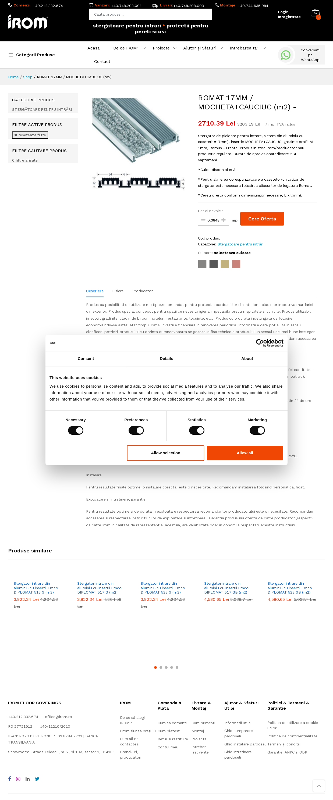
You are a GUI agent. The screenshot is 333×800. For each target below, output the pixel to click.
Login (283, 12)
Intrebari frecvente (200, 699)
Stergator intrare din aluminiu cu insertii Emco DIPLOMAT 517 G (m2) (99, 588)
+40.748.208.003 (188, 5)
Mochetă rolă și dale (26, 753)
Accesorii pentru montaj (277, 753)
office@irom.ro (58, 666)
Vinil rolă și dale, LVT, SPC (72, 753)
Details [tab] (166, 358)
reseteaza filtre (30, 135)
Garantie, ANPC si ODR (287, 701)
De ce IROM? (126, 48)
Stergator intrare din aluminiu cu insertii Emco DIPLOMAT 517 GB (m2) (226, 588)
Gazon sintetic (202, 753)
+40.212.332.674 (48, 5)
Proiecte (161, 48)
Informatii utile (237, 672)
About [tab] (247, 358)
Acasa (93, 48)
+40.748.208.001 (126, 5)
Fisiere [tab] (118, 291)
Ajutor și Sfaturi (199, 48)
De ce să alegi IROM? (132, 669)
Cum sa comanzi (172, 672)
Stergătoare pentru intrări (240, 244)
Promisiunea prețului (138, 680)
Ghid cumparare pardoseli (238, 683)
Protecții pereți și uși (70, 759)
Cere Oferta (262, 219)
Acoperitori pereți (235, 753)
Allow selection (165, 453)
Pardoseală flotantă (162, 759)
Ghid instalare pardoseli (245, 693)
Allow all (245, 453)
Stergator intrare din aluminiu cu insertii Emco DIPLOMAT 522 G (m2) (163, 588)
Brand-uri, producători (130, 704)
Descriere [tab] (95, 291)
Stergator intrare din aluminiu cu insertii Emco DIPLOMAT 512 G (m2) (36, 588)
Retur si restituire (173, 688)
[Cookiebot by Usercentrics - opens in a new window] (260, 343)
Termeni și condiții (283, 693)
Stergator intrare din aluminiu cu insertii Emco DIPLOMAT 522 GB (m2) (290, 588)
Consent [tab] (86, 358)
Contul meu (168, 696)
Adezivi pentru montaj (27, 759)
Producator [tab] (142, 291)
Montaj (198, 680)
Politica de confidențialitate (292, 685)
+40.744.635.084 (253, 5)
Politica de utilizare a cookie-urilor (293, 675)
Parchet (176, 753)
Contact (102, 61)
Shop (28, 77)
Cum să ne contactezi (129, 691)
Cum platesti (169, 680)
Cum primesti (203, 672)
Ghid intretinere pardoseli (238, 704)
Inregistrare (289, 17)
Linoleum (109, 753)
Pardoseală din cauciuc (143, 753)
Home (13, 77)
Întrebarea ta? (244, 48)
